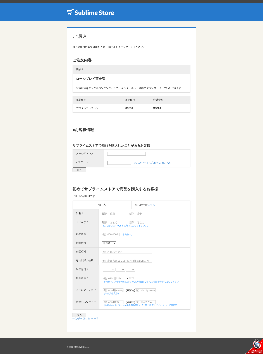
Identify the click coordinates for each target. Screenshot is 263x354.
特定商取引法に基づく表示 (85, 318)
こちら (151, 204)
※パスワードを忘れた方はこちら (152, 162)
